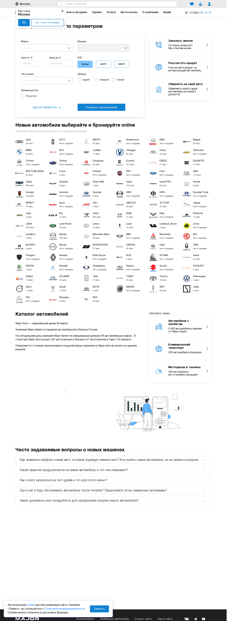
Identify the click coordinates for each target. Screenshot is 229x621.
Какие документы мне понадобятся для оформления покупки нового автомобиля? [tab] (113, 501)
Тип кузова (27, 74)
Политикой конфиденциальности (65, 609)
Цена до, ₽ (55, 58)
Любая (85, 64)
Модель (82, 41)
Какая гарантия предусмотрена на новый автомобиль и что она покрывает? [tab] (113, 470)
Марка (24, 41)
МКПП (121, 64)
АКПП (103, 64)
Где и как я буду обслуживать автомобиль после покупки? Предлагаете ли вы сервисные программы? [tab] (113, 490)
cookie (31, 605)
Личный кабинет (85, 619)
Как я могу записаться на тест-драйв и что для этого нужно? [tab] (113, 480)
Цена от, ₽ (26, 58)
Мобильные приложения (114, 619)
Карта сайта (164, 619)
